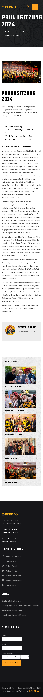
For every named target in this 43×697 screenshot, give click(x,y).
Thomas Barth (9, 561)
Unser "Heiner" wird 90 (14, 411)
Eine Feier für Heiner (13, 387)
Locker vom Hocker (13, 458)
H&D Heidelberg (34, 691)
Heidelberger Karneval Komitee (14, 615)
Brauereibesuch (11, 482)
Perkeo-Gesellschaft (11, 556)
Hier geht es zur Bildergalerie (16, 147)
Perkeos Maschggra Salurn (12, 610)
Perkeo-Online (27, 327)
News (14, 32)
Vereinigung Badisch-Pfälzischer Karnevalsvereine (21, 606)
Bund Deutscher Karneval (11, 601)
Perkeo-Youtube (10, 566)
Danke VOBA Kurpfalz (13, 434)
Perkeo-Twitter (9, 571)
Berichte (21, 32)
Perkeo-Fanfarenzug (12, 580)
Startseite (6, 32)
